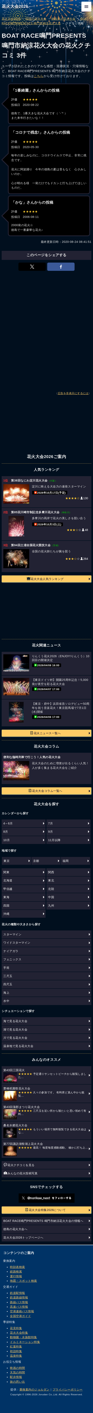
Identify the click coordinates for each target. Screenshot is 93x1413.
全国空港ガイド (20, 1316)
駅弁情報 (16, 1377)
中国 (51, 897)
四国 (6, 905)
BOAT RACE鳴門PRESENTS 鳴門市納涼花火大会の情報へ (43, 1220)
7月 (50, 823)
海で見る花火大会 (15, 1021)
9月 (50, 831)
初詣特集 (16, 1351)
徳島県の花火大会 (63, 18)
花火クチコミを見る (19, 1165)
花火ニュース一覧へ (45, 733)
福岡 (66, 861)
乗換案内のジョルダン (34, 1389)
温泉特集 (16, 1355)
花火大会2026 (15, 6)
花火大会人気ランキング (45, 579)
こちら (38, 76)
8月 (5, 831)
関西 (51, 872)
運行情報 (16, 1276)
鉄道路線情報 (19, 1297)
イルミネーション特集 (25, 1342)
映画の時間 (17, 1368)
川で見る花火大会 (15, 1037)
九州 (51, 905)
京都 (36, 861)
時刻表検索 (17, 1267)
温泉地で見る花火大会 (18, 1046)
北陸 (51, 889)
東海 (6, 897)
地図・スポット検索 (23, 1280)
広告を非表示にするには (73, 393)
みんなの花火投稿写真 (20, 1173)
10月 (6, 840)
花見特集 (16, 1328)
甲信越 (7, 889)
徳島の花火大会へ (15, 1229)
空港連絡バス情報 (22, 1311)
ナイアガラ (10, 951)
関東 (6, 872)
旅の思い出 (17, 1381)
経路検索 (16, 1271)
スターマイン (12, 934)
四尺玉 (7, 984)
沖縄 (6, 913)
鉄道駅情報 (17, 1293)
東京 (7, 861)
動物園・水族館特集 (23, 1337)
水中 (6, 1001)
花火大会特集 (19, 1332)
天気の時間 (17, 1372)
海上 (6, 992)
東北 (51, 880)
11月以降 (54, 840)
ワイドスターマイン (16, 942)
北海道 (7, 880)
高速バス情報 (19, 1306)
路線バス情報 (19, 1302)
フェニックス (12, 959)
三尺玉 (7, 976)
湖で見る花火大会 (15, 1029)
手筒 (6, 967)
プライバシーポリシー (68, 1389)
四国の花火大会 (36, 18)
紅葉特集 (16, 1346)
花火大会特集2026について (45, 1210)
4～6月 (8, 823)
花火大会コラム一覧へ (45, 790)
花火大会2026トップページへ (23, 1237)
